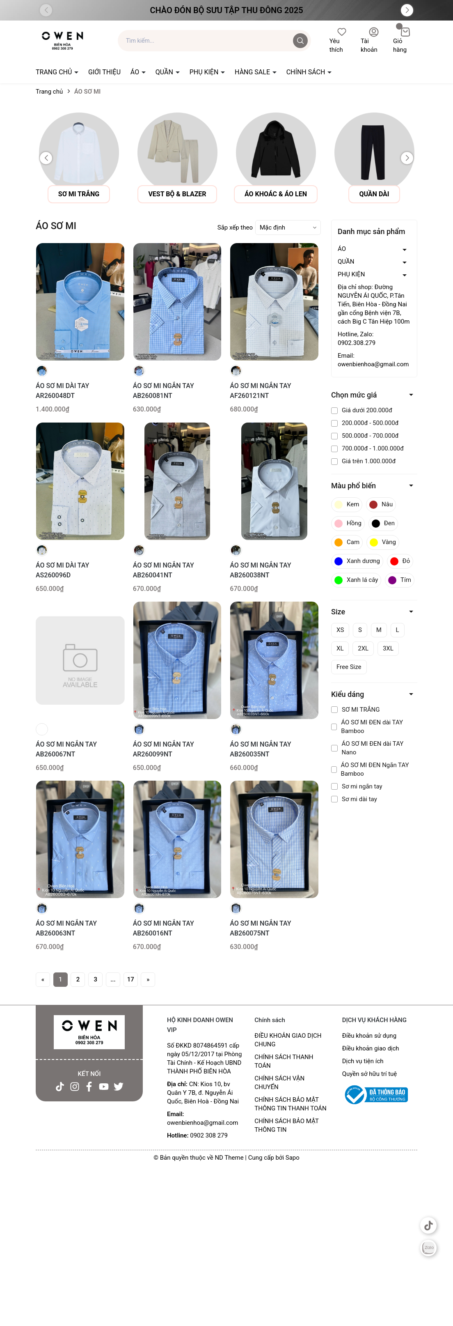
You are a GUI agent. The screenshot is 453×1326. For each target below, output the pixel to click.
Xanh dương (357, 561)
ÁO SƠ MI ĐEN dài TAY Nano (367, 748)
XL (339, 648)
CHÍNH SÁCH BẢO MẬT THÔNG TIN (286, 1125)
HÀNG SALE (253, 72)
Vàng (383, 542)
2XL (363, 648)
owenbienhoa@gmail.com (202, 1122)
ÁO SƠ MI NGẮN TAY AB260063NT (66, 928)
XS (340, 630)
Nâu (381, 505)
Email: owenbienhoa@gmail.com (373, 360)
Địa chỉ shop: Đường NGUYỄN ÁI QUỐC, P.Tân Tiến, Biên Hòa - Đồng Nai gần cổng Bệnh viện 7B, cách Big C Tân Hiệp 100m (374, 304)
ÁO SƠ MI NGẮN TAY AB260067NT (66, 749)
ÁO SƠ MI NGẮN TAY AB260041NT (163, 570)
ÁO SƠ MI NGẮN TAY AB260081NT (163, 391)
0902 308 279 (209, 1135)
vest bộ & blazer (264, 194)
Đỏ (400, 561)
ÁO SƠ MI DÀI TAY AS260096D (62, 570)
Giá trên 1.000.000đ (363, 461)
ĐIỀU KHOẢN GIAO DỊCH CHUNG (287, 1040)
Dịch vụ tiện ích (363, 1061)
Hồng (347, 523)
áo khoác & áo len (363, 194)
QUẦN (165, 72)
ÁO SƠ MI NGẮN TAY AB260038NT (260, 570)
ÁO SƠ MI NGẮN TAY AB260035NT (260, 749)
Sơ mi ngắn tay (356, 786)
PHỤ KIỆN (205, 72)
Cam (346, 542)
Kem (346, 505)
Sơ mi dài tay (354, 799)
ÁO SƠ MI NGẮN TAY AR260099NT (163, 749)
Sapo (293, 1157)
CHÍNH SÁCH (306, 72)
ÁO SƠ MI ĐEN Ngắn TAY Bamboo (370, 769)
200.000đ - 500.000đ (365, 423)
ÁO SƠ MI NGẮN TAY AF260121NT (260, 391)
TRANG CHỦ (54, 72)
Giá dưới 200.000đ (361, 410)
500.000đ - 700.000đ (365, 435)
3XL (388, 648)
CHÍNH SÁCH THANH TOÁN (283, 1061)
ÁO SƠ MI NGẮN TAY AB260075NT (260, 928)
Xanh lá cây (356, 580)
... (113, 979)
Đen (383, 523)
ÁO (135, 72)
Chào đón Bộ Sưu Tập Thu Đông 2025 (226, 10)
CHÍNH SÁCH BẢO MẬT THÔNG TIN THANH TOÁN (290, 1104)
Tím (399, 580)
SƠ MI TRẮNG (355, 709)
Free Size (348, 667)
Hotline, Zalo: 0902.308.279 (356, 339)
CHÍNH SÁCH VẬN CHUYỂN (279, 1083)
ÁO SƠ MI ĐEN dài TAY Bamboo (367, 727)
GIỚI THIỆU (104, 72)
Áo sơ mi (67, 194)
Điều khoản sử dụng (369, 1035)
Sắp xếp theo (235, 227)
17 (130, 979)
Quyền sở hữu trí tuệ (369, 1074)
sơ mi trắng (166, 194)
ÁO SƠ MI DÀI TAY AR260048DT (62, 391)
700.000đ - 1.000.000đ (367, 448)
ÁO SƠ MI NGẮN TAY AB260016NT (163, 928)
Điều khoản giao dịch (370, 1048)
